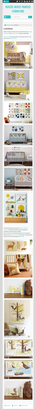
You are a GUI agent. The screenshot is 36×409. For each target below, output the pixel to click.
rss (24, 1)
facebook (19, 1)
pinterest (32, 1)
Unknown (16, 405)
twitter (17, 1)
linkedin (27, 1)
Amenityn (6, 229)
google (22, 1)
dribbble (29, 1)
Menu (7, 1)
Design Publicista (24, 228)
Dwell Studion (15, 33)
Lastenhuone (8, 28)
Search (30, 17)
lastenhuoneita (24, 405)
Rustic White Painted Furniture (18, 9)
